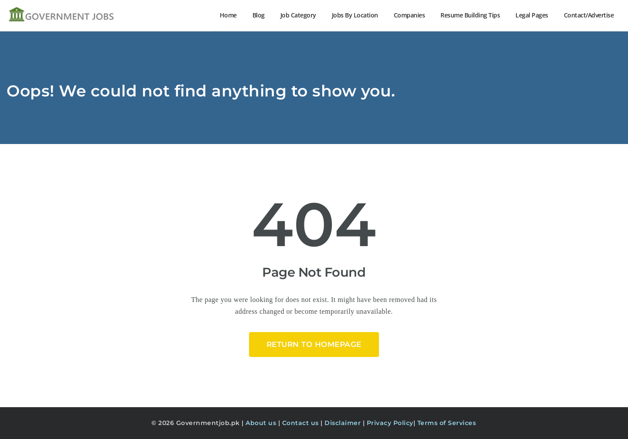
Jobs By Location (355, 15)
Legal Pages (531, 15)
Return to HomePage (314, 344)
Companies (409, 15)
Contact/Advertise (589, 15)
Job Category (298, 15)
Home (228, 15)
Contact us (301, 423)
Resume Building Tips (470, 15)
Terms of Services (446, 423)
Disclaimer (343, 423)
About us (262, 423)
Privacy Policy (390, 423)
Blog (259, 15)
